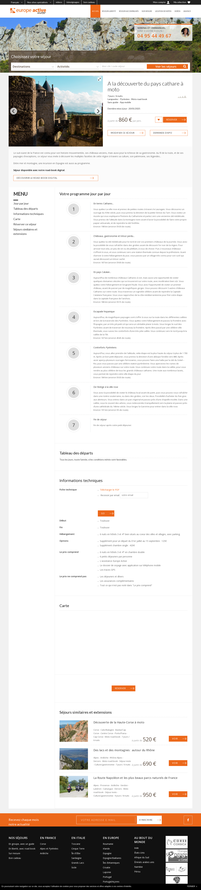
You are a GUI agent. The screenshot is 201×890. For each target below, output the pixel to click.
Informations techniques (28, 214)
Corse (43, 843)
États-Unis (139, 852)
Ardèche (44, 853)
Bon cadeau (15, 858)
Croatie (106, 867)
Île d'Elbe (75, 853)
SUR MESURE (141, 11)
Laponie (107, 872)
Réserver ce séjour (24, 224)
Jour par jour (21, 203)
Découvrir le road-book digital (37, 178)
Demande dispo (162, 133)
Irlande (106, 848)
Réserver (171, 119)
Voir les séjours (165, 66)
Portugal (107, 876)
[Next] (97, 111)
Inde (136, 847)
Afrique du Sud (141, 857)
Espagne (107, 853)
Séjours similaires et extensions (25, 231)
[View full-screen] (99, 79)
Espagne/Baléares (112, 858)
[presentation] (122, 504)
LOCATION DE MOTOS (159, 11)
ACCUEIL (85, 11)
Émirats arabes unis (144, 862)
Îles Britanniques (111, 862)
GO (103, 513)
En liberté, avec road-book (22, 848)
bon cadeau (89, 2)
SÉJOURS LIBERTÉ (100, 11)
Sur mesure (14, 853)
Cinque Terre (77, 848)
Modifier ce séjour (123, 133)
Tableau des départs (25, 208)
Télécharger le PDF (109, 489)
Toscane (75, 843)
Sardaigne (76, 858)
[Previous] (13, 111)
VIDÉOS (176, 11)
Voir (175, 738)
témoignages (72, 2)
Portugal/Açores (111, 881)
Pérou (137, 871)
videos (59, 2)
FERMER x (192, 886)
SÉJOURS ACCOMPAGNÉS (122, 11)
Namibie (138, 866)
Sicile (73, 867)
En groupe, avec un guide (21, 843)
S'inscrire (146, 819)
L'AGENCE (186, 11)
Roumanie (108, 843)
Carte (16, 219)
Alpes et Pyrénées (49, 848)
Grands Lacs (77, 862)
